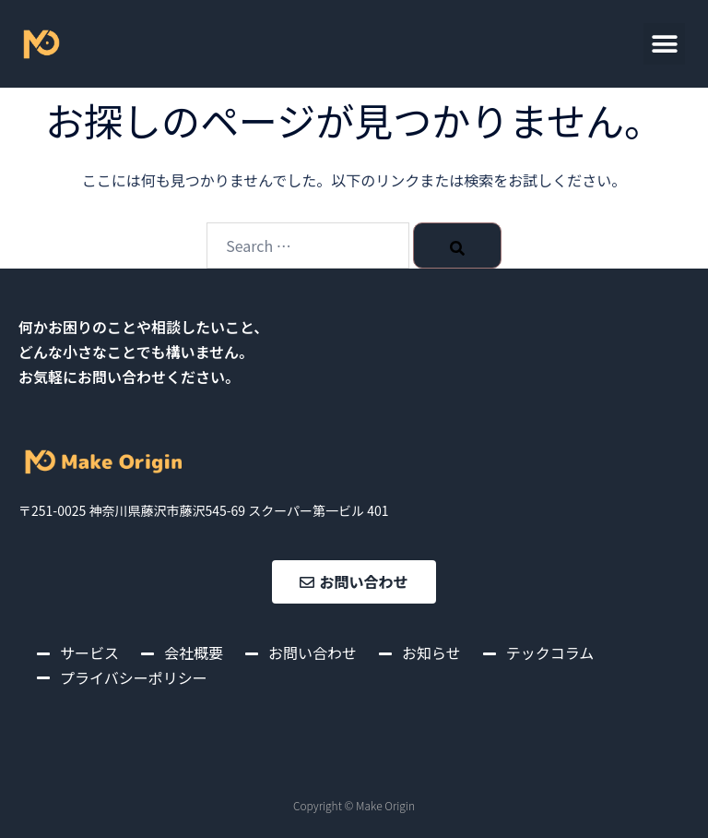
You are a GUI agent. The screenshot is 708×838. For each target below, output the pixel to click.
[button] (664, 44)
